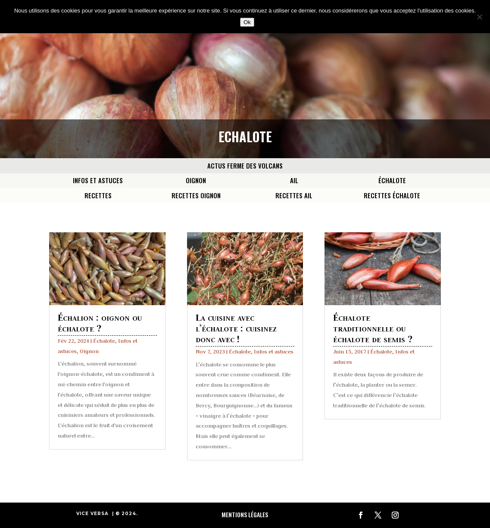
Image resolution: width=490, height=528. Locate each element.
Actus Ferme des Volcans (245, 165)
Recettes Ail (293, 195)
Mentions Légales (245, 514)
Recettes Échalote (392, 195)
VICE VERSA (92, 513)
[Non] (479, 16)
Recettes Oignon (196, 195)
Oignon (196, 180)
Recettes (98, 195)
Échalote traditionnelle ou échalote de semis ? (372, 328)
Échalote (392, 180)
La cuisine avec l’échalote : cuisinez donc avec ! (236, 328)
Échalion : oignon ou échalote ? (100, 322)
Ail (294, 180)
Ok (247, 22)
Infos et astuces (98, 180)
